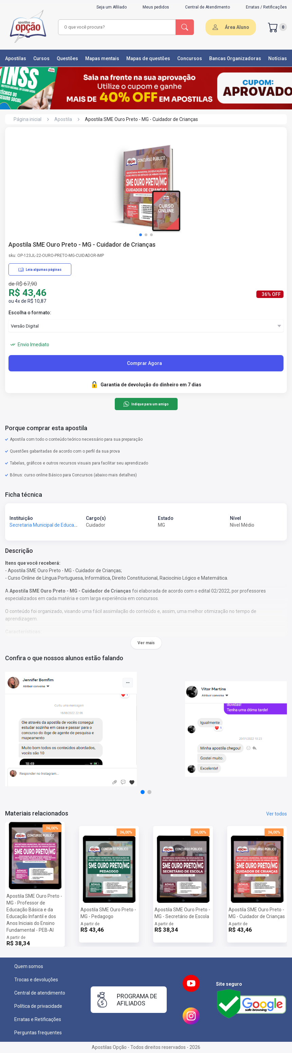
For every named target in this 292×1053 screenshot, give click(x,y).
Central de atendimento (39, 993)
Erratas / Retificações (266, 7)
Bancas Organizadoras (235, 58)
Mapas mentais (102, 58)
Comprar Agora (144, 363)
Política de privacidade (38, 1006)
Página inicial (27, 119)
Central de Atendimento (207, 7)
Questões (67, 58)
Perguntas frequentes (38, 1032)
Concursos (189, 58)
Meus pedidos (156, 7)
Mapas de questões (148, 58)
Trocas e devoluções (36, 979)
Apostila (63, 119)
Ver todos (276, 814)
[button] (140, 234)
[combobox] (117, 27)
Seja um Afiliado (111, 7)
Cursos (41, 58)
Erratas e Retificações (37, 1019)
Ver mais (146, 642)
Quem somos (28, 966)
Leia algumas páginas (39, 269)
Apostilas (15, 58)
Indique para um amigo (145, 404)
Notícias (277, 58)
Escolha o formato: (29, 312)
